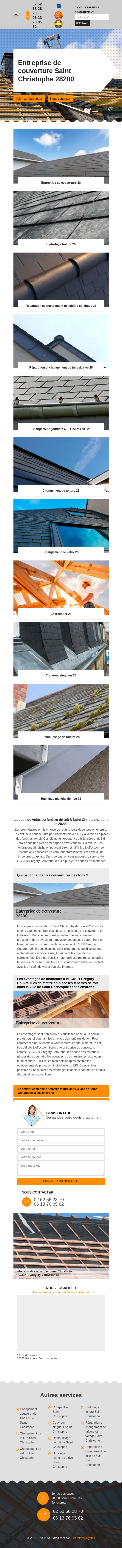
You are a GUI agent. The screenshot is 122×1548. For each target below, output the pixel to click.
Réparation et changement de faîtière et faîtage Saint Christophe (95, 1431)
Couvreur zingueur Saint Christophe (62, 1427)
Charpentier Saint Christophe (60, 1412)
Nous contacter (60, 98)
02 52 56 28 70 (37, 8)
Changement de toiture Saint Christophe (30, 1438)
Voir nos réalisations (29, 98)
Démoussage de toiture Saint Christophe (63, 1442)
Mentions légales (83, 1538)
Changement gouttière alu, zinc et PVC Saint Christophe (28, 1418)
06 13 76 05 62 (37, 22)
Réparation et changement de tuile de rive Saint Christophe (95, 1455)
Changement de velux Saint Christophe (30, 1453)
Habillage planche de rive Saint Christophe (63, 1460)
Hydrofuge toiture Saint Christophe (93, 1412)
